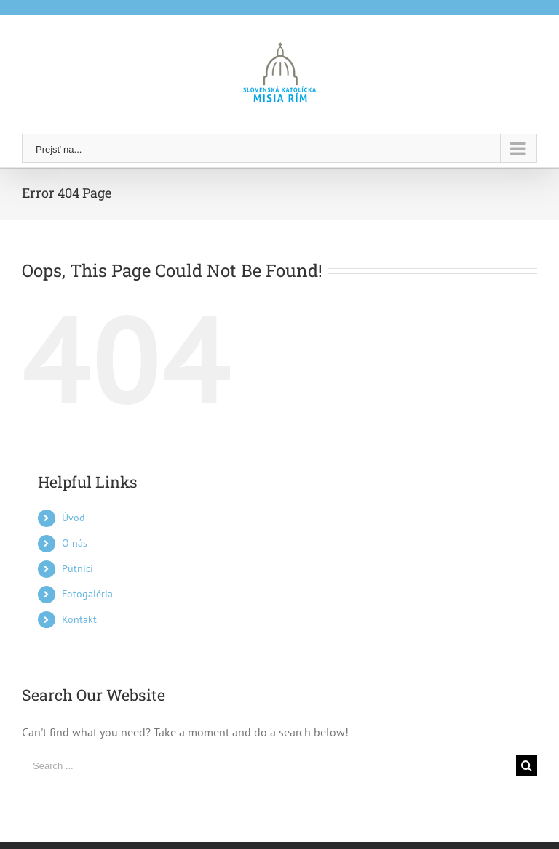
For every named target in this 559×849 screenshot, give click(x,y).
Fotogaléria (87, 593)
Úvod (73, 517)
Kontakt (79, 619)
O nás (74, 543)
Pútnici (77, 568)
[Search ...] (269, 765)
